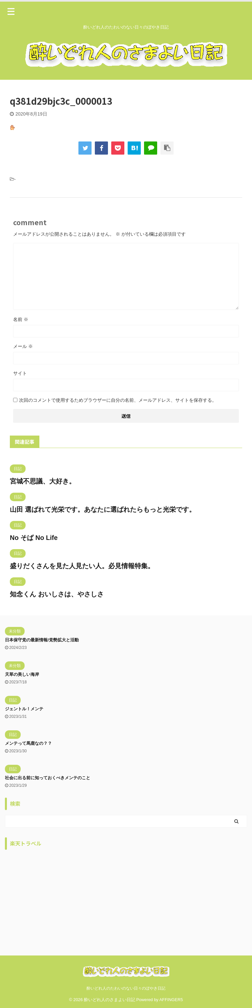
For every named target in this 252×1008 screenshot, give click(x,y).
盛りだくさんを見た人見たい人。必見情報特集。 (82, 565)
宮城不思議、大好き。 (42, 481)
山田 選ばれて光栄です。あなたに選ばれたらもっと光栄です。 (103, 509)
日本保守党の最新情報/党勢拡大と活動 (42, 639)
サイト (20, 373)
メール (23, 346)
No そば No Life (34, 537)
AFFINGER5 (171, 999)
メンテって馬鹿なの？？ (28, 743)
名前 (20, 319)
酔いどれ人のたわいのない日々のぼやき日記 (126, 988)
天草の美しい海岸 (22, 674)
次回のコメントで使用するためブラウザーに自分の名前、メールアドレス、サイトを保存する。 (118, 400)
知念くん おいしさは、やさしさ (57, 594)
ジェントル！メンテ (24, 708)
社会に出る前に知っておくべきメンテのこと (47, 777)
